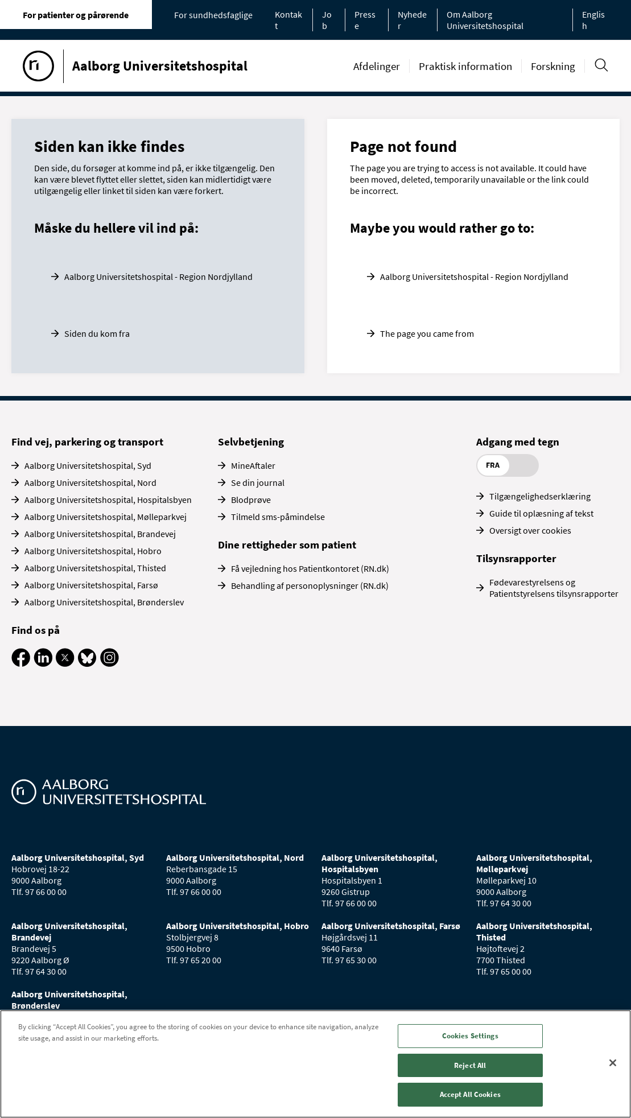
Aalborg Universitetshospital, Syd (87, 465)
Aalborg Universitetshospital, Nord (90, 482)
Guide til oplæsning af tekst (541, 513)
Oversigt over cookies (530, 530)
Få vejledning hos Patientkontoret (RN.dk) (310, 568)
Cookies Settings (470, 1036)
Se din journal (257, 482)
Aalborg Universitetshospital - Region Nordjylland (158, 276)
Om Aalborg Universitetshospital (485, 20)
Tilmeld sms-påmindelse (278, 516)
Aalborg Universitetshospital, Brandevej (100, 533)
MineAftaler (253, 465)
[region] (315, 1064)
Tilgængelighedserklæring (540, 496)
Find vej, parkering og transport (87, 441)
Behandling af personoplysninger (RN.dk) (310, 585)
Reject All (470, 1065)
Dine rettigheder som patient (287, 544)
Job (327, 20)
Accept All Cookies (470, 1094)
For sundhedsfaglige (213, 14)
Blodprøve (251, 499)
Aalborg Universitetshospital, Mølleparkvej (105, 516)
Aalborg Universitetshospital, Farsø (91, 585)
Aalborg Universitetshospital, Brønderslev (104, 602)
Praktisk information (465, 66)
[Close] (612, 1062)
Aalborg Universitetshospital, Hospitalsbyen (108, 499)
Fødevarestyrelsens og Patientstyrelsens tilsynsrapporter (553, 587)
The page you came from (427, 333)
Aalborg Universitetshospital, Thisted (95, 568)
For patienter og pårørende (76, 14)
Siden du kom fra (97, 333)
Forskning (553, 66)
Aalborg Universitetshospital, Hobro (93, 550)
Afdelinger (376, 66)
